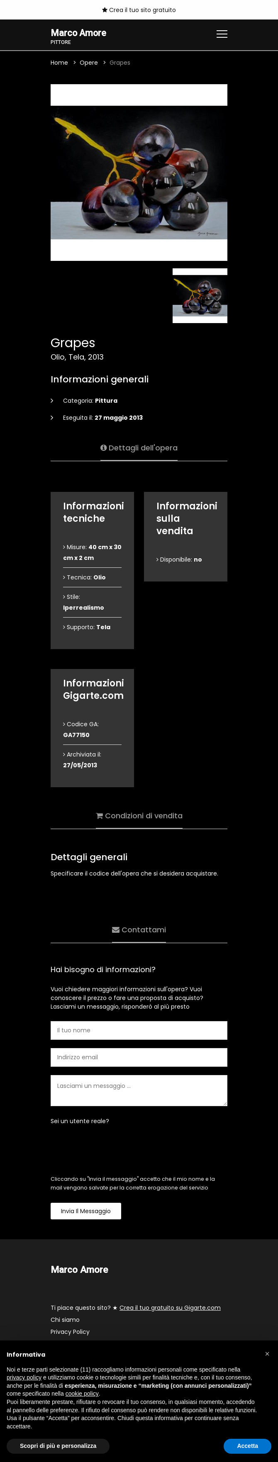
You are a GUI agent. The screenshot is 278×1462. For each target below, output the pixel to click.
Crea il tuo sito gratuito (139, 10)
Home (59, 63)
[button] (267, 1353)
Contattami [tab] (139, 929)
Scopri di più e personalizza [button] (58, 1446)
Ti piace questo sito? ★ (136, 1308)
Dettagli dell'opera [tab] (139, 447)
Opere (89, 63)
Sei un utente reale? (80, 1121)
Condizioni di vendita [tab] (139, 815)
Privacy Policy (70, 1332)
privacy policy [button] (24, 1377)
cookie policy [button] (82, 1393)
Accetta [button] (247, 1446)
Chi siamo (65, 1320)
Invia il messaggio (86, 1211)
